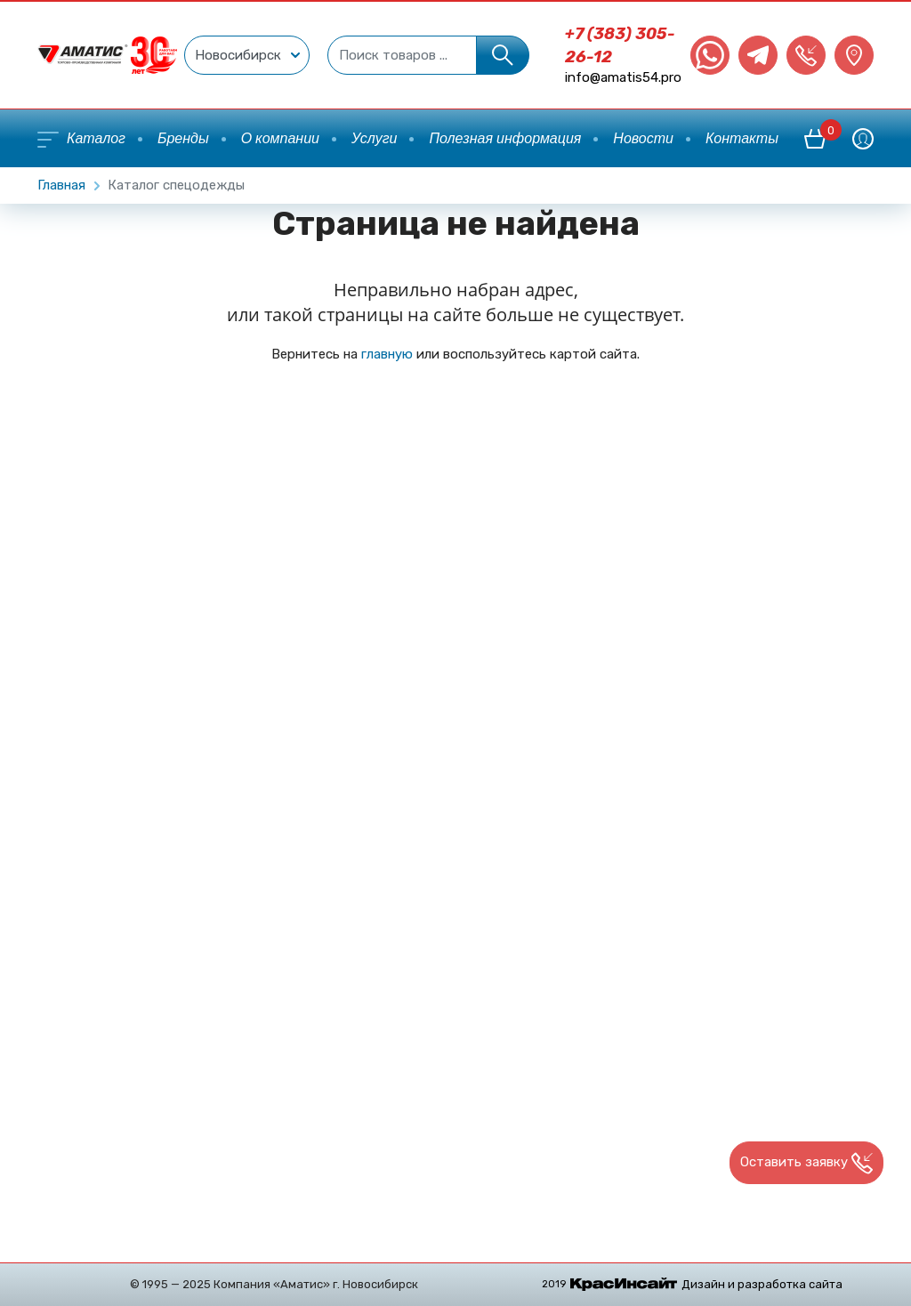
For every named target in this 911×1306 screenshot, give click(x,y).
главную (387, 354)
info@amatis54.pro (623, 77)
